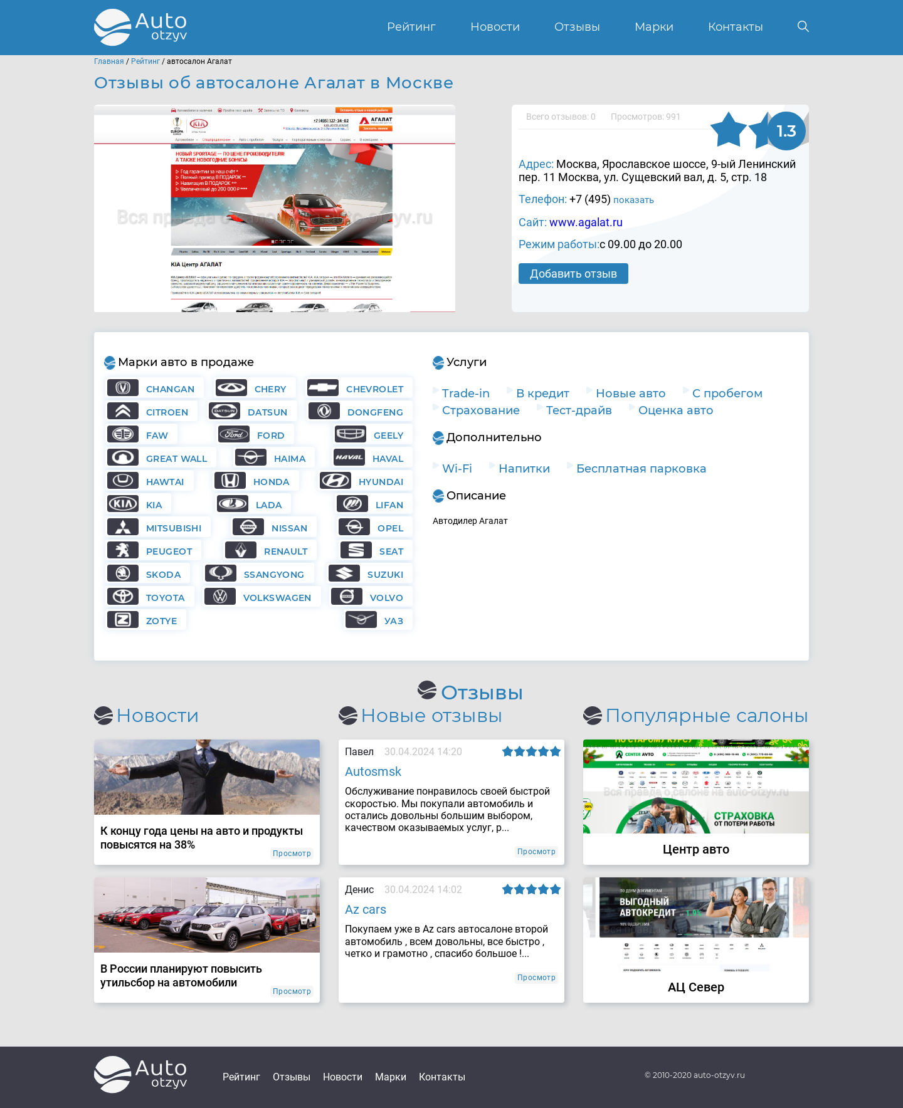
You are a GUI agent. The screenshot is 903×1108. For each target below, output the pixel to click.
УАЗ (393, 621)
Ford (271, 435)
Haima (289, 458)
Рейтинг (411, 27)
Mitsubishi (173, 528)
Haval (387, 458)
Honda (271, 482)
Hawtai (165, 482)
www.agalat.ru (586, 222)
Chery (271, 389)
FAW (157, 435)
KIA (154, 505)
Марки (654, 27)
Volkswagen (277, 598)
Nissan (289, 528)
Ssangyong (274, 574)
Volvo (386, 598)
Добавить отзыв (573, 273)
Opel (390, 528)
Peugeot (169, 551)
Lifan (389, 505)
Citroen (167, 412)
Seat (391, 551)
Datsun (268, 412)
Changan (170, 389)
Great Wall (176, 458)
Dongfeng (375, 412)
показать (633, 200)
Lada (269, 505)
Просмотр (292, 853)
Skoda (163, 574)
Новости (495, 27)
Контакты (735, 27)
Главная (109, 61)
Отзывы (577, 27)
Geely (388, 435)
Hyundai (381, 482)
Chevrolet (374, 389)
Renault (285, 551)
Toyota (165, 598)
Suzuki (385, 574)
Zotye (161, 621)
